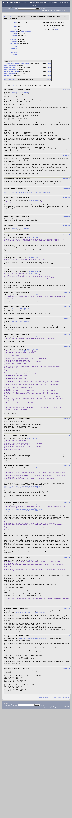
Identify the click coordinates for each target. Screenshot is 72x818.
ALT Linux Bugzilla (9, 2)
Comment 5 (66, 235)
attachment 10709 (17, 92)
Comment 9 (66, 293)
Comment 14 (66, 380)
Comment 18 (66, 562)
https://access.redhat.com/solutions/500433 (21, 546)
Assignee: (15, 41)
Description (66, 89)
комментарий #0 (32, 383)
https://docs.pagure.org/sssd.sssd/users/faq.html (23, 544)
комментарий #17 (32, 565)
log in (14, 85)
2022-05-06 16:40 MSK (10, 73)
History (52, 27)
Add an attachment (9, 79)
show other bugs (26, 31)
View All (48, 79)
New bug (7, 8)
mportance (14, 39)
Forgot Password (58, 10)
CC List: (47, 29)
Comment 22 (66, 756)
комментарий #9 (32, 323)
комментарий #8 (34, 296)
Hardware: (15, 35)
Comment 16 (66, 485)
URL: (16, 47)
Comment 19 (66, 627)
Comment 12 (66, 349)
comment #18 (32, 630)
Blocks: (15, 54)
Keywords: (14, 49)
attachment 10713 (17, 352)
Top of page (66, 789)
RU (68, 10)
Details (49, 63)
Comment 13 (66, 366)
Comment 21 (66, 718)
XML (51, 789)
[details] (27, 92)
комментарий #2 (32, 258)
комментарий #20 (30, 759)
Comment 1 (66, 167)
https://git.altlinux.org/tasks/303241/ (33, 722)
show (56, 29)
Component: (14, 31)
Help (44, 8)
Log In (50, 10)
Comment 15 (66, 465)
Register (44, 10)
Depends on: (14, 52)
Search (15, 8)
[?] (41, 8)
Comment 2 (66, 194)
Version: (15, 33)
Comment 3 (66, 204)
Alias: (16, 26)
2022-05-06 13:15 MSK (10, 65)
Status (15, 22)
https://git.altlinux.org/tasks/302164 (30, 691)
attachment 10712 (17, 338)
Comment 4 (66, 214)
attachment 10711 (17, 248)
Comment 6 (66, 245)
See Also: (47, 33)
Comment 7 (66, 255)
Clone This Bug (57, 789)
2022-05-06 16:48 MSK (10, 77)
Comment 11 (66, 335)
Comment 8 (66, 278)
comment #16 (32, 522)
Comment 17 (66, 518)
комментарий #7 (32, 281)
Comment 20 (66, 686)
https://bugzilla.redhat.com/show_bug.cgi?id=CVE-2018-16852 (27, 209)
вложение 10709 (17, 385)
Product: (15, 30)
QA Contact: (14, 43)
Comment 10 (66, 320)
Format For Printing (43, 789)
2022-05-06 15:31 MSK (10, 69)
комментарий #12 (32, 370)
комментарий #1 (34, 217)
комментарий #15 (32, 488)
